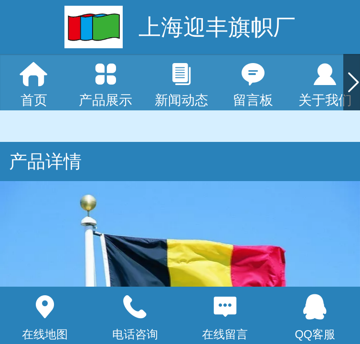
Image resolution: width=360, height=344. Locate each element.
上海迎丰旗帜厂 (217, 27)
